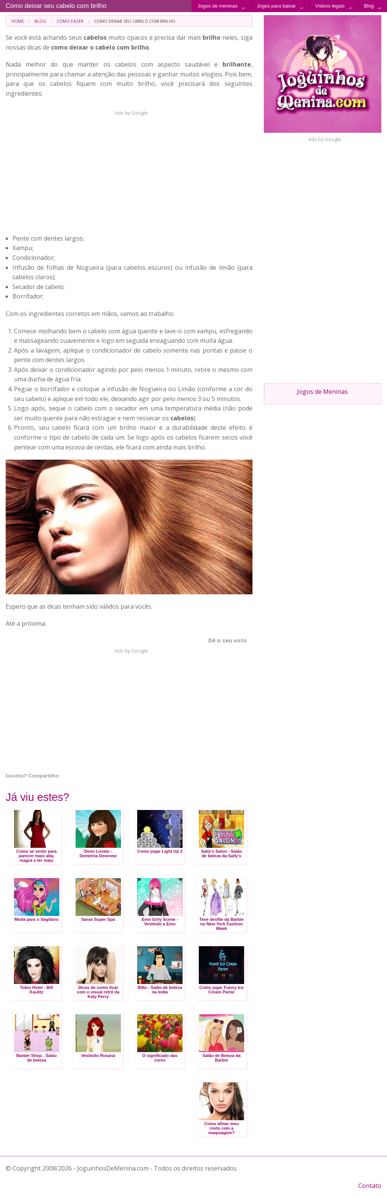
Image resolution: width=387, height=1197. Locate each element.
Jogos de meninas (218, 6)
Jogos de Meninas (322, 391)
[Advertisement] (126, 169)
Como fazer (70, 21)
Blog (369, 6)
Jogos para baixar (276, 6)
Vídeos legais (330, 6)
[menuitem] (17, 21)
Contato (369, 1185)
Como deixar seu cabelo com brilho (56, 5)
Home (17, 21)
